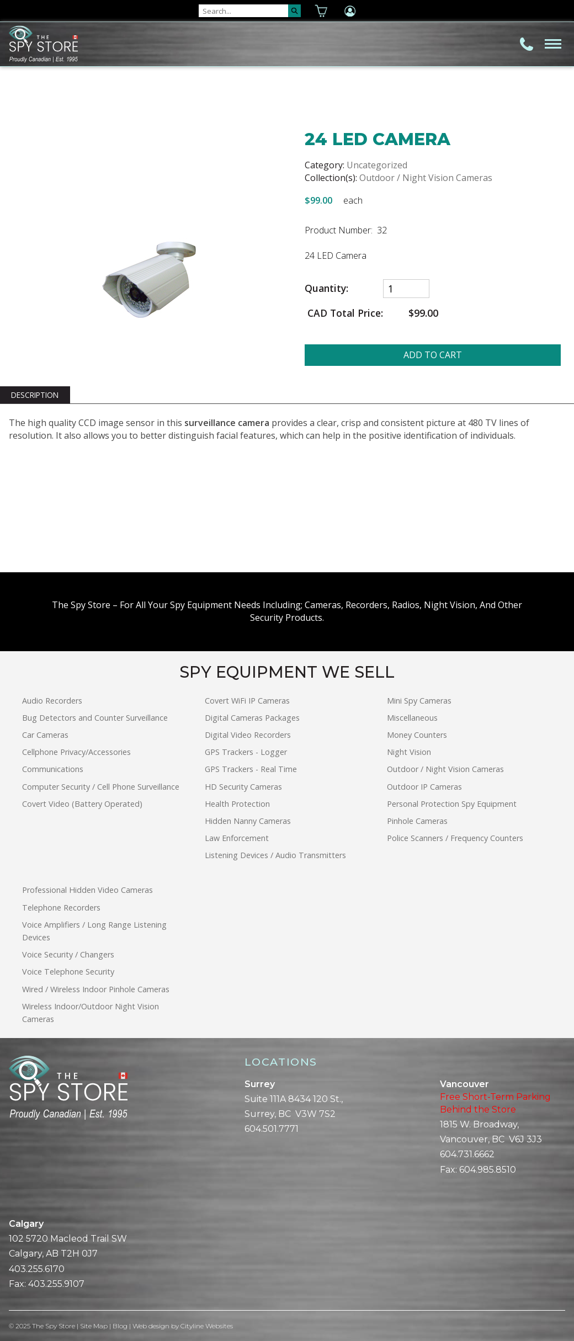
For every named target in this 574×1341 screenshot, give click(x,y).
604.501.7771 (272, 1129)
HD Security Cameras (243, 786)
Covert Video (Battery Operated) (82, 804)
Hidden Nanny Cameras (248, 821)
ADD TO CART (432, 355)
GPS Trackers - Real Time (251, 769)
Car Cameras (45, 735)
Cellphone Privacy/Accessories (76, 752)
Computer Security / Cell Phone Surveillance (100, 786)
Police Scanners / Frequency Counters (455, 838)
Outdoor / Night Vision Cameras (425, 178)
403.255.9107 (56, 1284)
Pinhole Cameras (417, 821)
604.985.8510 (487, 1169)
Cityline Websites (206, 1326)
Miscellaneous (412, 717)
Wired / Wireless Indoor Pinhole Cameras (95, 989)
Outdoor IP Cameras (424, 786)
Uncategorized (377, 165)
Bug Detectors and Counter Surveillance (95, 717)
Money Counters (417, 735)
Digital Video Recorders (248, 735)
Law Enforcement (237, 838)
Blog (120, 1326)
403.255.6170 (37, 1269)
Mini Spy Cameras (419, 700)
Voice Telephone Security (68, 971)
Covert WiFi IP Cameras (247, 700)
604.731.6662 (467, 1154)
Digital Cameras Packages (252, 717)
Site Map (94, 1326)
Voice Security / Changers (68, 954)
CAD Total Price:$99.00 (371, 313)
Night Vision (409, 752)
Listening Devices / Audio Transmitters (275, 855)
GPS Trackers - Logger (246, 752)
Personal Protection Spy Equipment (452, 804)
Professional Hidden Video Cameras (87, 890)
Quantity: (326, 288)
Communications (52, 769)
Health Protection (237, 804)
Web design (150, 1326)
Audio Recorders (52, 700)
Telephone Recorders (61, 907)
